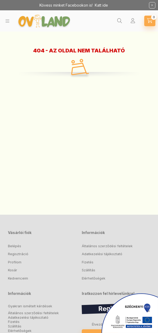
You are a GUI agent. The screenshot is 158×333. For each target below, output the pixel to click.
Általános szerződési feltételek (107, 246)
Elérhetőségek (93, 278)
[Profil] (133, 21)
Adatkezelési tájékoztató (102, 254)
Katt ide (101, 5)
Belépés (14, 246)
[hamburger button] (7, 21)
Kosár (12, 270)
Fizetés (87, 262)
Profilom (14, 262)
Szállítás (88, 270)
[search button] (119, 21)
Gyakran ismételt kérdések (30, 306)
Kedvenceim (18, 278)
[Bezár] (152, 5)
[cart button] (149, 21)
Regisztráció (18, 254)
